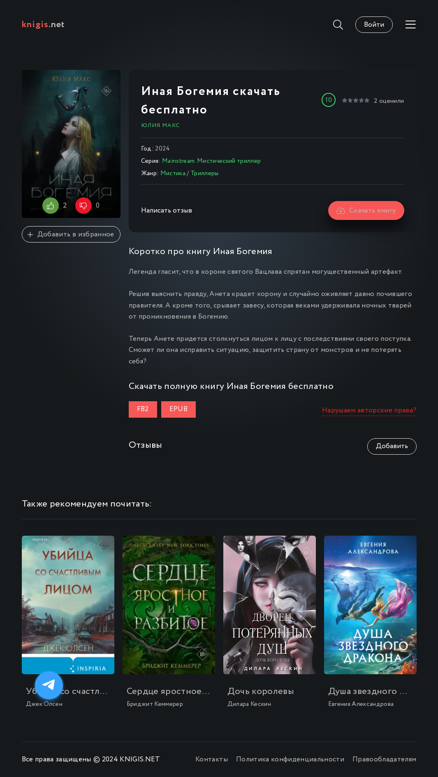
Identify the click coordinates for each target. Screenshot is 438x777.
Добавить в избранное (71, 234)
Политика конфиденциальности (290, 759)
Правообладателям (384, 759)
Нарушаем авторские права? (369, 410)
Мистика (172, 173)
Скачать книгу (366, 211)
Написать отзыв (166, 211)
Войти (374, 25)
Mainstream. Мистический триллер (211, 161)
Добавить (392, 446)
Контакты (211, 759)
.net (43, 24)
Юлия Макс (160, 125)
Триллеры (204, 173)
